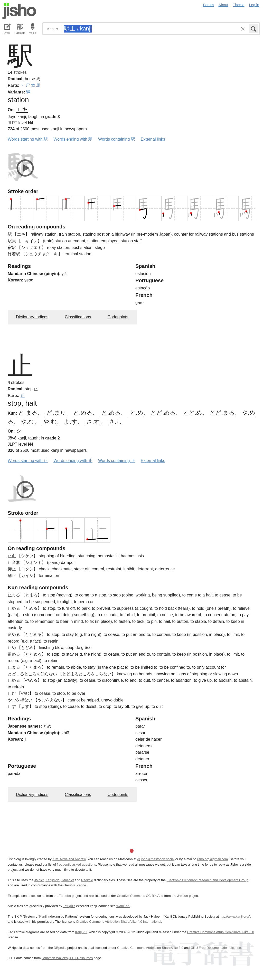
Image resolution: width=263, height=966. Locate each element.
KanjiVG (81, 932)
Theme (239, 5)
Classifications (78, 317)
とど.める (163, 413)
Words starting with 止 (28, 460)
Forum (208, 5)
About (223, 5)
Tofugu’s (69, 906)
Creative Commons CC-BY (136, 896)
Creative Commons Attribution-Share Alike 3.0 (220, 932)
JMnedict (67, 880)
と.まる (27, 413)
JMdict (39, 880)
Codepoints (118, 317)
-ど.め (135, 413)
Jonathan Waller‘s (55, 958)
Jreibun (182, 896)
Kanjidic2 (52, 880)
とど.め (192, 413)
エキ (22, 109)
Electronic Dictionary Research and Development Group (207, 880)
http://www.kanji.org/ (234, 916)
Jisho (19, 11)
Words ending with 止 (72, 460)
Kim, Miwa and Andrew (69, 859)
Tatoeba (65, 896)
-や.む (49, 421)
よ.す (70, 421)
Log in (254, 5)
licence (81, 885)
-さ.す (92, 421)
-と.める (110, 413)
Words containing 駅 (116, 139)
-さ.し (114, 421)
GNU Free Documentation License (216, 948)
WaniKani (123, 906)
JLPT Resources (81, 958)
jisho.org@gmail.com (212, 859)
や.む (27, 421)
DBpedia (60, 948)
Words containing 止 (116, 460)
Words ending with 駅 (72, 139)
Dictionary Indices (32, 317)
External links (153, 139)
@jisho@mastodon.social (155, 859)
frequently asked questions (76, 864)
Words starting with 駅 (28, 139)
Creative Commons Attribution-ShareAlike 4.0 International (118, 921)
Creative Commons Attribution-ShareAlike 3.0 (150, 948)
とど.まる (222, 413)
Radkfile (87, 880)
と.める (82, 413)
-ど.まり (55, 413)
